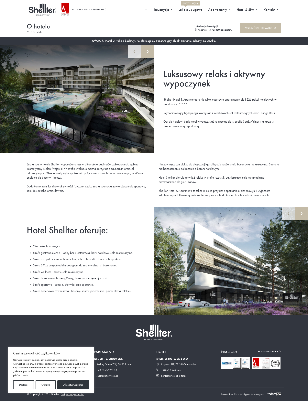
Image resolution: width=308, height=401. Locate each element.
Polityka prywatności (72, 394)
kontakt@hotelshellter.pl (171, 375)
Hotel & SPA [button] (246, 9)
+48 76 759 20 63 (104, 370)
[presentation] (134, 51)
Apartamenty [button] (218, 9)
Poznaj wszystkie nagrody (89, 9)
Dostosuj (23, 384)
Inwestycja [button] (162, 9)
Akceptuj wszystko (73, 384)
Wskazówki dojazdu (260, 28)
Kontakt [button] (269, 9)
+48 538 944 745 (168, 370)
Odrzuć (45, 384)
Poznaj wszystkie (269, 351)
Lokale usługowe (190, 8)
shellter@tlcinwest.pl (105, 375)
